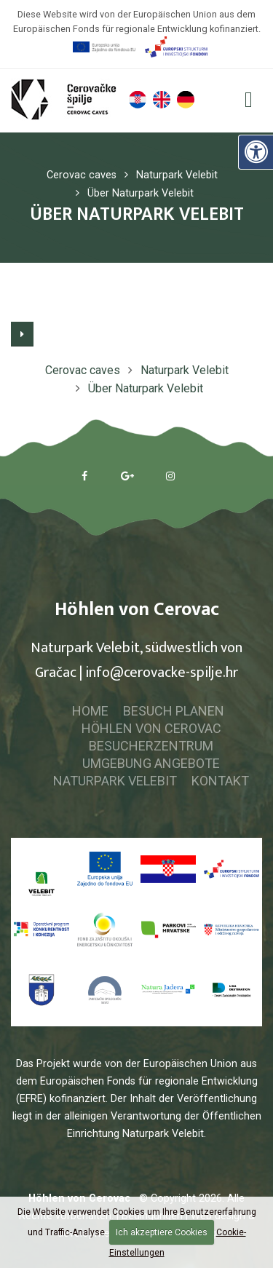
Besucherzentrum (151, 745)
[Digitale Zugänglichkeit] (255, 152)
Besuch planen (173, 710)
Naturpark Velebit (115, 780)
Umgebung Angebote (151, 763)
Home (90, 710)
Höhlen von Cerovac (151, 728)
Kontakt (220, 780)
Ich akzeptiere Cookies (161, 1232)
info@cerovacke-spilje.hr (161, 672)
